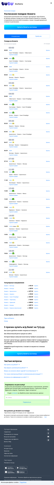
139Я (10, 242)
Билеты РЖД (7, 441)
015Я (10, 161)
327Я (10, 261)
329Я (10, 253)
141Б (10, 191)
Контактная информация (11, 456)
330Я (10, 150)
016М (10, 272)
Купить (36, 285)
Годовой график (13, 54)
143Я (10, 207)
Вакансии (6, 451)
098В (10, 104)
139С (10, 180)
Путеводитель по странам (11, 434)
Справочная (7, 432)
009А (10, 131)
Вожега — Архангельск (10, 291)
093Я (10, 96)
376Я (10, 75)
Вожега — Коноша (9, 288)
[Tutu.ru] (7, 4)
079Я (10, 234)
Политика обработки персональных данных (30, 477)
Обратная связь (8, 453)
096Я (10, 66)
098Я (10, 58)
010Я (10, 85)
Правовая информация (10, 477)
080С (10, 172)
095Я (10, 112)
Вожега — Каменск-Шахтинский (12, 308)
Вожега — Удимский (9, 302)
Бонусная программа (10, 436)
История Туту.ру (8, 448)
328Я (10, 142)
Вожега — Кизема (9, 305)
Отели (6, 321)
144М (10, 218)
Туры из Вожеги (9, 318)
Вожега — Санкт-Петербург (11, 297)
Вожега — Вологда (9, 285)
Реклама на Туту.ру (9, 462)
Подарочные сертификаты (11, 439)
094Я (10, 50)
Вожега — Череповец (10, 299)
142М (10, 226)
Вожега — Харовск (9, 294)
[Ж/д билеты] (19, 4)
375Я (10, 123)
